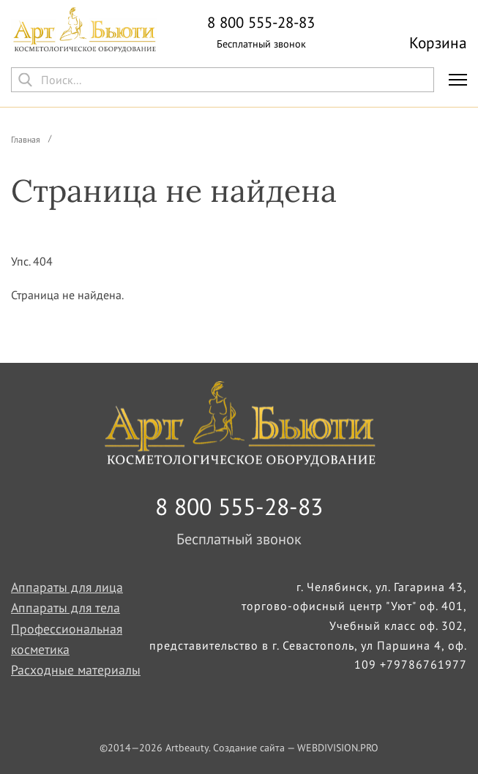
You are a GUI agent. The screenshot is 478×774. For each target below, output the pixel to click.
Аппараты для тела (65, 607)
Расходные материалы (76, 669)
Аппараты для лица (67, 587)
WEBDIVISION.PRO (337, 747)
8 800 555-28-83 (261, 23)
